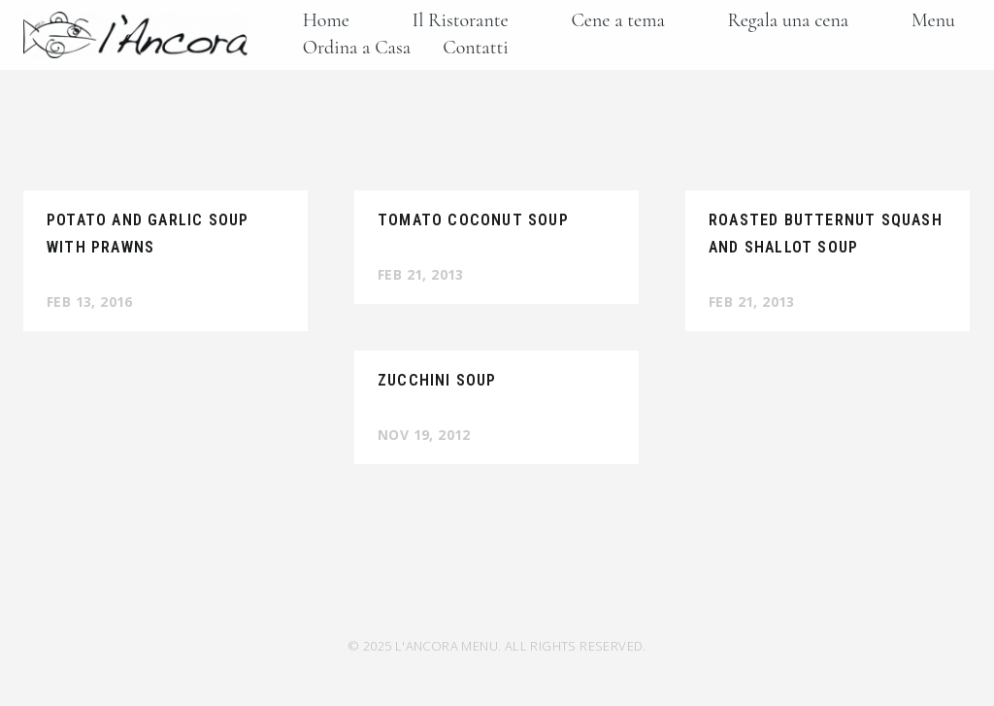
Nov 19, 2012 (424, 434)
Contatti (475, 47)
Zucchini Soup (437, 380)
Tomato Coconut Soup (473, 220)
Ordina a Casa (357, 47)
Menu (933, 20)
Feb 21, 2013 (421, 274)
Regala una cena (788, 20)
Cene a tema (617, 20)
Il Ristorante (461, 20)
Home (326, 20)
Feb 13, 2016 (90, 301)
